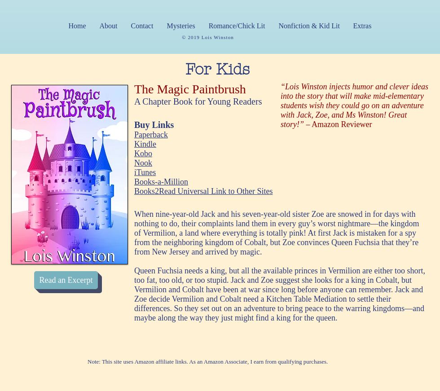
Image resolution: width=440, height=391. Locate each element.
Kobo (143, 153)
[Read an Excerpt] (66, 280)
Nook (143, 162)
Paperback (151, 134)
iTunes (145, 172)
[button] (181, 26)
